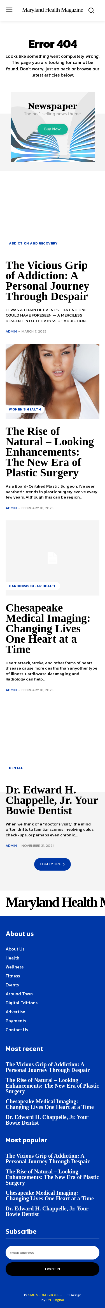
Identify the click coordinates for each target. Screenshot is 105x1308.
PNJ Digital (55, 1299)
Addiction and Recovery (33, 243)
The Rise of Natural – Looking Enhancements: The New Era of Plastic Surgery (50, 452)
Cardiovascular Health (33, 586)
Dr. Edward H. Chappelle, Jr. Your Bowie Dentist (52, 800)
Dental (16, 768)
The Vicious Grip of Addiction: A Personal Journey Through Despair (47, 281)
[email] (52, 1252)
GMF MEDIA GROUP (43, 1295)
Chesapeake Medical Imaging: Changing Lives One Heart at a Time (48, 628)
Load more (52, 864)
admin (11, 331)
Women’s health (25, 409)
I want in (52, 1269)
